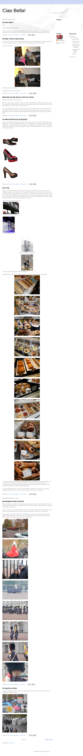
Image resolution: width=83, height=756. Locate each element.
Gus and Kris (61, 40)
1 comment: (23, 35)
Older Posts (49, 739)
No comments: (23, 93)
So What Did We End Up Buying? (14, 119)
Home (24, 739)
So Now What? (8, 22)
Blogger (47, 751)
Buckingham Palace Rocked (13, 501)
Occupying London (9, 688)
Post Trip (5, 188)
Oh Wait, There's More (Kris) (13, 39)
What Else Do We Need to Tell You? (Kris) (18, 97)
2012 (72, 36)
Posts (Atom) (12, 742)
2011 (72, 57)
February (74, 37)
